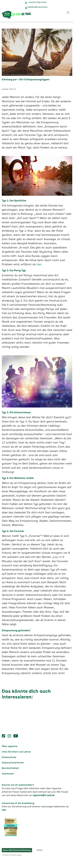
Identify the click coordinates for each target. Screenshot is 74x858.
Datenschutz (9, 757)
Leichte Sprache (37, 2)
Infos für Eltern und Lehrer (16, 752)
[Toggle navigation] (67, 13)
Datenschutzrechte (13, 763)
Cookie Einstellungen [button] (12, 855)
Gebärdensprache (37, 7)
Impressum (8, 774)
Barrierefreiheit (10, 768)
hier (38, 264)
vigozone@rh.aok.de (44, 795)
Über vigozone (9, 746)
